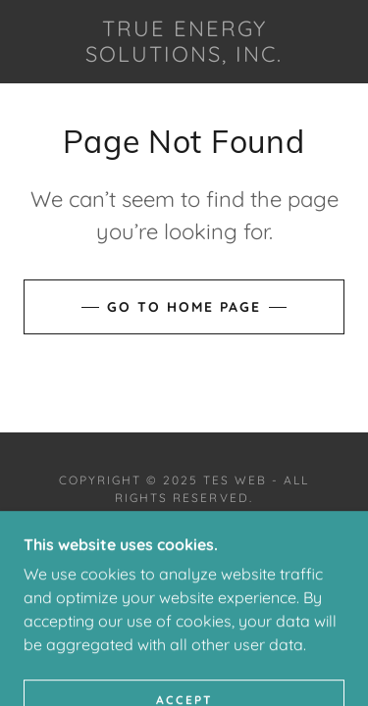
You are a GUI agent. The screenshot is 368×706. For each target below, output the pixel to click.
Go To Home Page (184, 307)
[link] (184, 42)
